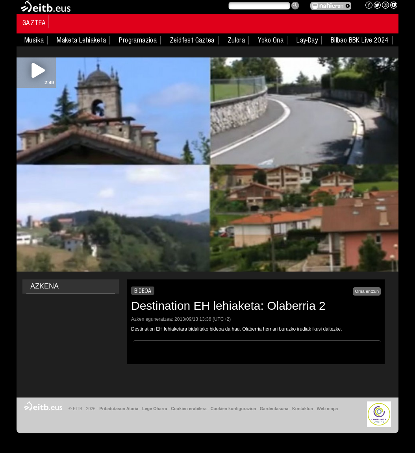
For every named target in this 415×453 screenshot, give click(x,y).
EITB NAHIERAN (330, 6)
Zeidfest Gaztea (192, 40)
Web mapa (327, 408)
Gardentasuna (274, 408)
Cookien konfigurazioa (233, 408)
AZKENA (44, 286)
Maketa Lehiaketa (81, 40)
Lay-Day (307, 40)
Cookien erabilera (189, 408)
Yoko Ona (270, 40)
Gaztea (34, 22)
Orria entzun (367, 291)
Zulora (236, 40)
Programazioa (138, 40)
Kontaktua (302, 408)
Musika (34, 40)
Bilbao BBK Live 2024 (360, 40)
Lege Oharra (154, 408)
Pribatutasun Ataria (118, 408)
